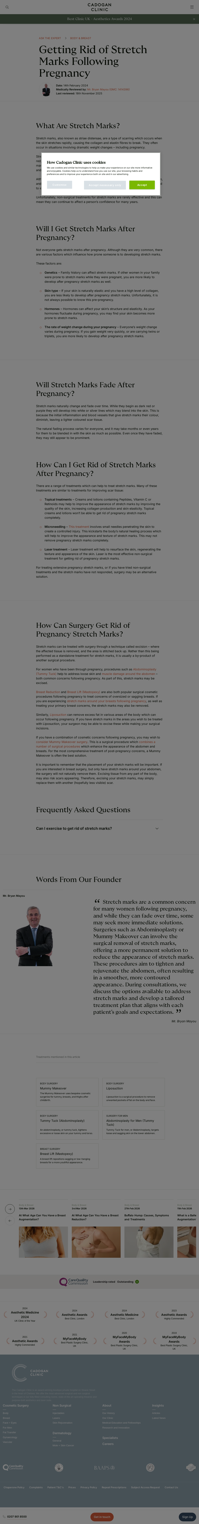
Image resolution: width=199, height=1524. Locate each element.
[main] (100, 174)
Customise (59, 184)
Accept (142, 184)
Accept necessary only (105, 185)
